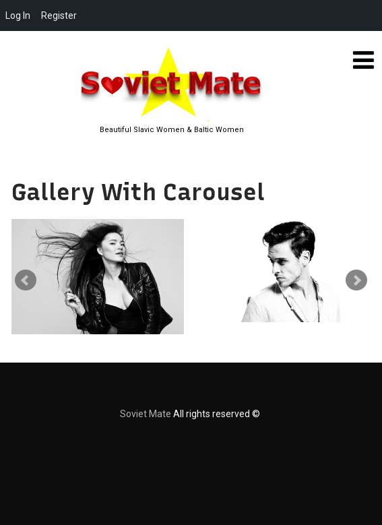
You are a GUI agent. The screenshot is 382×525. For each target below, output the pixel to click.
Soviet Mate (145, 413)
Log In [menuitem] (17, 15)
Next (356, 280)
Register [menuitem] (59, 15)
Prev (25, 280)
